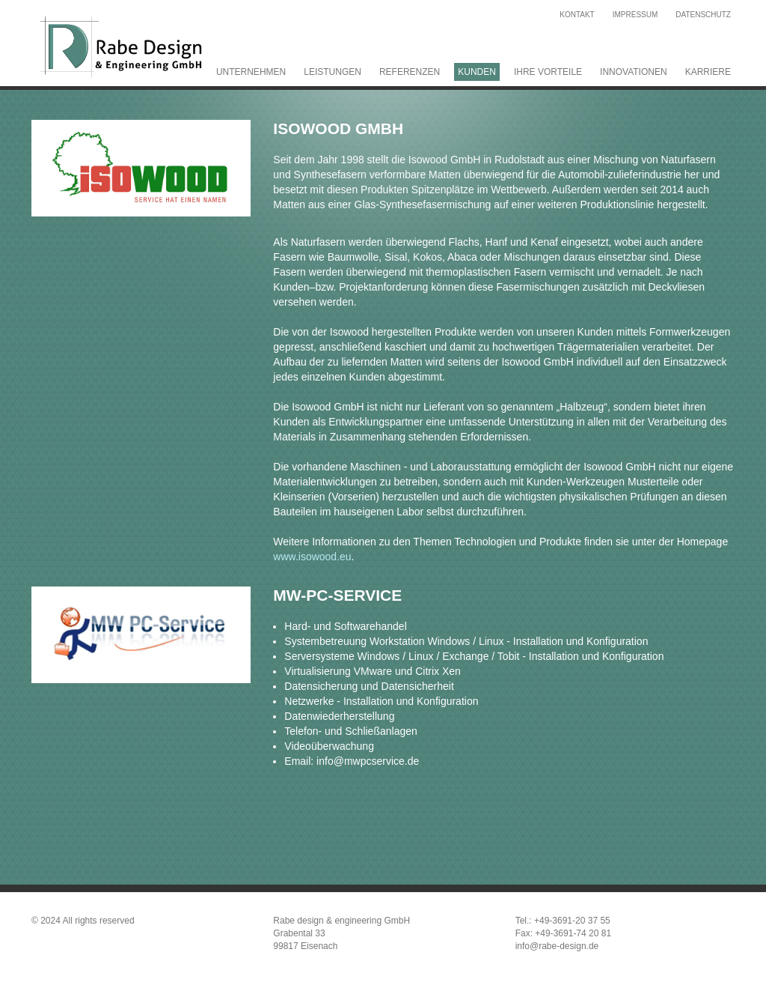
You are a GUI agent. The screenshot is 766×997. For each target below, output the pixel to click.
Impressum (635, 14)
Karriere (708, 72)
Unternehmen (251, 72)
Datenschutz (703, 14)
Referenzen (409, 72)
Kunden (477, 72)
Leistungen (332, 72)
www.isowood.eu (312, 557)
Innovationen (633, 72)
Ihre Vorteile (548, 72)
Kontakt (577, 14)
